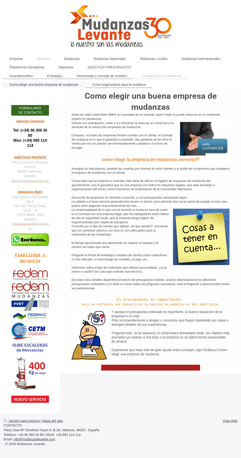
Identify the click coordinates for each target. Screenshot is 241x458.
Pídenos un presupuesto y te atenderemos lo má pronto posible (151, 367)
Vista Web (230, 421)
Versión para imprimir (22, 421)
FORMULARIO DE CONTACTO (30, 110)
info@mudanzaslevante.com (30, 180)
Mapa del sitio (53, 421)
